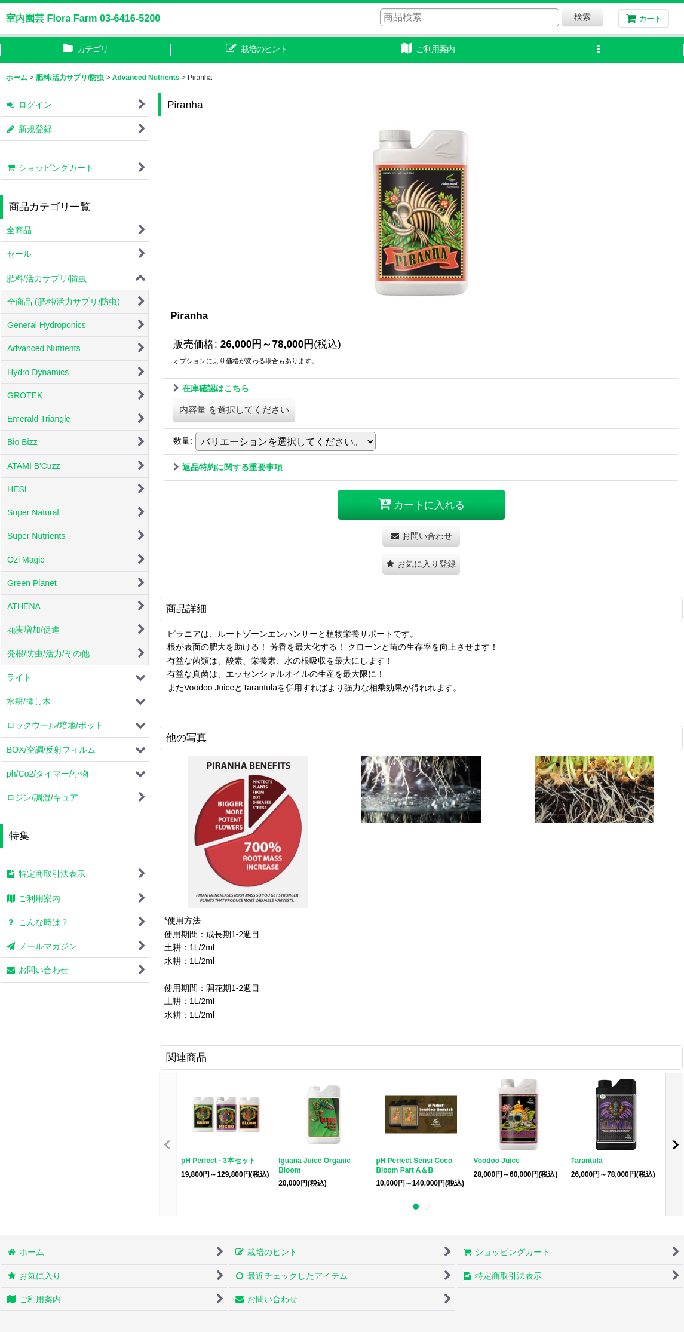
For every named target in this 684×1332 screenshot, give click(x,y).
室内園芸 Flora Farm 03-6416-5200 (83, 18)
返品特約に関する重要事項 (228, 467)
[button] (598, 50)
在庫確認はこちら (211, 388)
